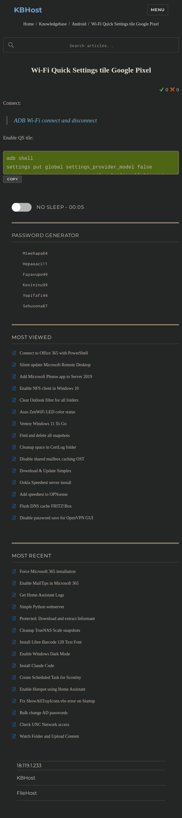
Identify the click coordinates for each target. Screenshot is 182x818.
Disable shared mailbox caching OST (52, 459)
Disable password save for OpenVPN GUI (56, 518)
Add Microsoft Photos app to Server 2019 (56, 376)
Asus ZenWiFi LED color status (47, 412)
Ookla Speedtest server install (45, 482)
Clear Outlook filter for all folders (49, 400)
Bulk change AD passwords (43, 712)
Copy (12, 179)
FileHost (27, 793)
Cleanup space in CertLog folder (48, 447)
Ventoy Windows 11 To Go (43, 423)
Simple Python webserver (42, 607)
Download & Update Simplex (45, 470)
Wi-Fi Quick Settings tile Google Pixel (125, 24)
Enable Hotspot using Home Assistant (52, 689)
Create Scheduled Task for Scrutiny (50, 677)
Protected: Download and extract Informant (57, 618)
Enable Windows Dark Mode (45, 654)
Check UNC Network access (44, 724)
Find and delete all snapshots (45, 435)
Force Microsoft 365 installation (48, 571)
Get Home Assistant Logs (42, 595)
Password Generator (45, 235)
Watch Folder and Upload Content (49, 736)
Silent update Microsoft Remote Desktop (55, 365)
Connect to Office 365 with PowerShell (54, 353)
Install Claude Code (37, 665)
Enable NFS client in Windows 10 (49, 388)
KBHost (28, 10)
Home (28, 24)
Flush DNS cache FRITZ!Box (46, 506)
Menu (157, 9)
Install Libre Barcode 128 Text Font (51, 642)
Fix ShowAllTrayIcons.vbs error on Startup (57, 701)
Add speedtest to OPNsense (43, 494)
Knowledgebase (53, 24)
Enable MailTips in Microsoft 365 (49, 583)
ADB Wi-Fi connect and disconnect (55, 120)
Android (79, 24)
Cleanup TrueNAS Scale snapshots (50, 630)
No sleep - (60, 207)
